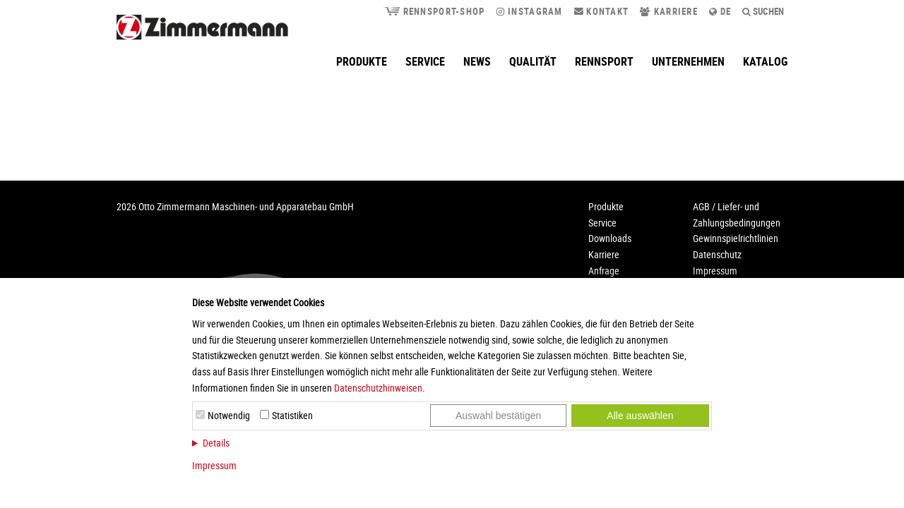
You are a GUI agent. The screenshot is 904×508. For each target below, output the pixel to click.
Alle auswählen (640, 415)
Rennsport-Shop (433, 11)
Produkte (361, 61)
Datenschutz (717, 254)
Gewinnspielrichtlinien (735, 238)
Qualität (533, 61)
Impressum (214, 465)
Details (216, 442)
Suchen (763, 11)
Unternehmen (688, 61)
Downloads (609, 238)
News (477, 61)
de (720, 11)
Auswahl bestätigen (498, 415)
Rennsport (604, 61)
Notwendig (229, 415)
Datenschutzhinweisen (378, 387)
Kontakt (601, 11)
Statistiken (292, 415)
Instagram (529, 11)
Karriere (669, 11)
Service (425, 61)
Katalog (765, 61)
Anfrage (603, 270)
